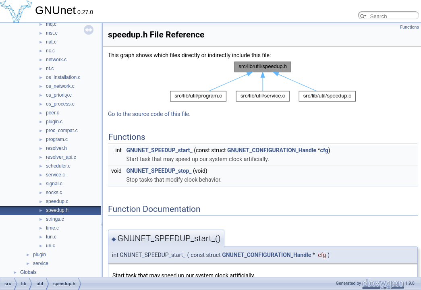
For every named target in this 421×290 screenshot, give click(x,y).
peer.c (52, 113)
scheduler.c (58, 166)
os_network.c (60, 86)
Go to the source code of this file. (149, 114)
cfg (324, 150)
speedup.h (57, 210)
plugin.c (54, 121)
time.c (52, 228)
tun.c (51, 237)
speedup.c (57, 201)
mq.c (51, 24)
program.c (57, 139)
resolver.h (56, 148)
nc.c (50, 51)
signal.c (54, 183)
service (40, 263)
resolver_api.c (61, 157)
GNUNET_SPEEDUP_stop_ (158, 171)
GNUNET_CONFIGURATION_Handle (271, 150)
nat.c (51, 42)
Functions (409, 27)
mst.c (52, 33)
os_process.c (60, 104)
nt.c (50, 68)
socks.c (54, 192)
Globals (28, 272)
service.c (55, 175)
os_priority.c (59, 95)
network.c (56, 59)
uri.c (50, 246)
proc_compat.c (62, 130)
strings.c (55, 219)
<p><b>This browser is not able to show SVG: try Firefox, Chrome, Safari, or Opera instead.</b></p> (263, 82)
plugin (39, 254)
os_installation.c (63, 77)
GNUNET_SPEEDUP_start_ (159, 150)
